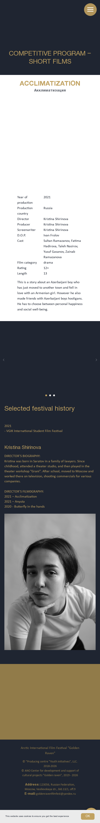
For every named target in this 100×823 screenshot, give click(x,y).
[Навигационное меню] (90, 9)
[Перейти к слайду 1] (46, 395)
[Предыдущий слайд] (3, 359)
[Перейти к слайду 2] (50, 395)
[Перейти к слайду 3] (54, 395)
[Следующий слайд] (96, 359)
